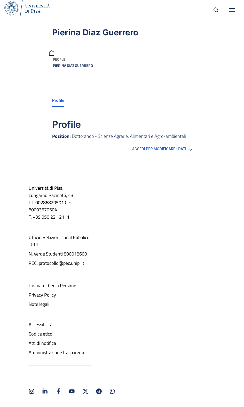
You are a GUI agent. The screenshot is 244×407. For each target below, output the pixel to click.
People (59, 59)
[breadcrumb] (52, 52)
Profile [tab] (58, 100)
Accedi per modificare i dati (162, 149)
